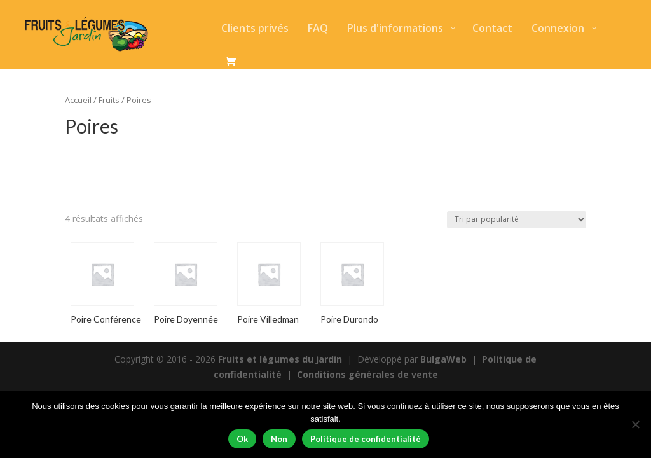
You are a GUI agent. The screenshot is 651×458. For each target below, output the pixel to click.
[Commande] (516, 219)
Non (279, 439)
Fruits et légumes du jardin (280, 359)
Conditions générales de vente (367, 374)
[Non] (635, 424)
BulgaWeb (443, 359)
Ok (242, 439)
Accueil (78, 100)
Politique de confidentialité (365, 439)
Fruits (109, 100)
